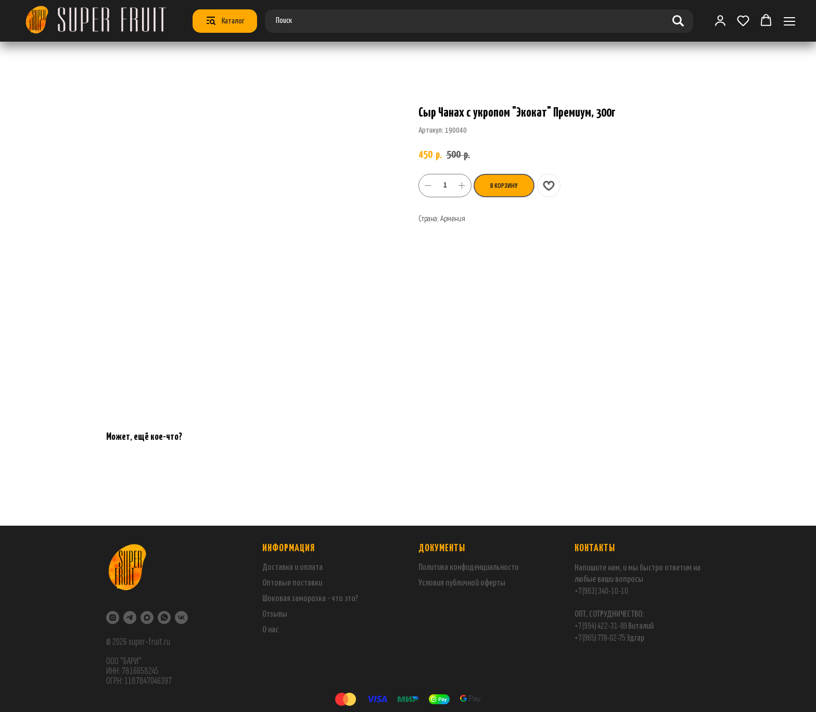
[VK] (181, 617)
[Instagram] (112, 617)
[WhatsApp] (164, 617)
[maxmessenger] (147, 617)
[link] (720, 20)
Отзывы (274, 614)
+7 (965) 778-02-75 (600, 637)
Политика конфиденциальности (468, 567)
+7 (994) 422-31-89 (601, 625)
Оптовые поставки (292, 583)
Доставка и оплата (292, 567)
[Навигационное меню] (789, 21)
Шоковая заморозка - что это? (310, 598)
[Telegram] (129, 617)
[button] (743, 20)
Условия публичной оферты (461, 583)
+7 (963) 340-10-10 (601, 591)
